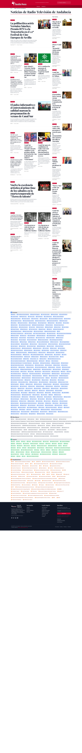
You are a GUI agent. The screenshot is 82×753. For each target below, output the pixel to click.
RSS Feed (28, 511)
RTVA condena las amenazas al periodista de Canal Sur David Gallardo (44, 69)
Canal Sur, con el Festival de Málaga (56, 74)
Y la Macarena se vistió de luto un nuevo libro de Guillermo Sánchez (30, 228)
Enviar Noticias (59, 522)
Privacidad (57, 526)
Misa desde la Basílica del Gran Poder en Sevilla (56, 24)
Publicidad (59, 519)
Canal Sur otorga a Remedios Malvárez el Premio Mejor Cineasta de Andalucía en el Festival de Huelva (56, 218)
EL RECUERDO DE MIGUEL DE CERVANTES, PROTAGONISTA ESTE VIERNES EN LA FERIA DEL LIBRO (57, 289)
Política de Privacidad (45, 510)
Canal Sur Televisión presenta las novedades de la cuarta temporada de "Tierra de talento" (16, 217)
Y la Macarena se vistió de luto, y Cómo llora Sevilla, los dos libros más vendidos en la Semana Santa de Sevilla (16, 163)
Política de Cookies (45, 511)
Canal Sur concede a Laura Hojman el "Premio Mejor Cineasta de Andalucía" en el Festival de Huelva (16, 239)
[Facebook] (11, 517)
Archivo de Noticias (30, 510)
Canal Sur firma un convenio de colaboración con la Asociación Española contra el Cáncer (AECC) (15, 59)
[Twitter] (13, 517)
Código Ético (44, 508)
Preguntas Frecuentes (61, 520)
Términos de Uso (45, 513)
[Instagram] (15, 517)
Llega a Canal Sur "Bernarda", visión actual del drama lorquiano (56, 49)
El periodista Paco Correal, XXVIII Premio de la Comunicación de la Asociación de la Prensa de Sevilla (57, 102)
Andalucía (43, 6)
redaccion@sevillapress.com (23, 527)
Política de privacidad (64, 516)
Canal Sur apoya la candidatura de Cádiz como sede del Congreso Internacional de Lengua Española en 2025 (44, 150)
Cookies (61, 526)
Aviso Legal (44, 514)
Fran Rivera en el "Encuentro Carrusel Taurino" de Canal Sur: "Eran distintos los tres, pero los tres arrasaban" (16, 83)
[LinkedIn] (17, 517)
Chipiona (38, 6)
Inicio (11, 8)
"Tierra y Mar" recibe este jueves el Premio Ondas (56, 189)
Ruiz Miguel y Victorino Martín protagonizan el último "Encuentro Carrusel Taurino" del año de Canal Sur (30, 71)
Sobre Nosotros (44, 507)
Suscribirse (64, 513)
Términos (65, 526)
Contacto (43, 516)
